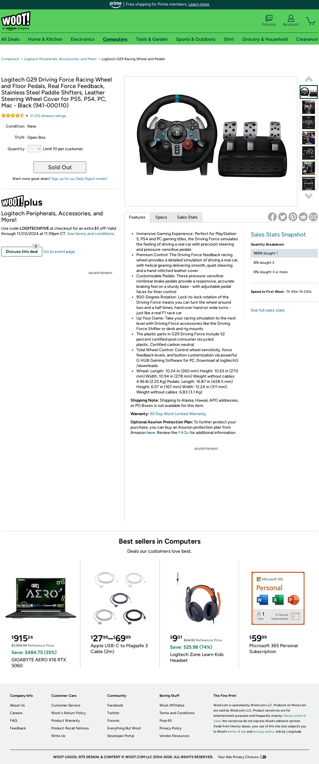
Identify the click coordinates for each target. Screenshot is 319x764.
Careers (16, 713)
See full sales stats (268, 310)
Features (137, 217)
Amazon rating (48, 116)
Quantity (16, 148)
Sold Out (60, 167)
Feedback (18, 728)
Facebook (115, 705)
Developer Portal (120, 736)
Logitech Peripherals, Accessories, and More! (60, 59)
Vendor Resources (174, 736)
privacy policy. (264, 731)
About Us (17, 705)
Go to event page (59, 251)
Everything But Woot (124, 728)
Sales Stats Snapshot (278, 234)
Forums (269, 21)
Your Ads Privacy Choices (238, 757)
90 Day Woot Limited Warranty (178, 413)
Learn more (199, 4)
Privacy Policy (170, 728)
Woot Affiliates (172, 705)
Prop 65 (166, 721)
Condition (15, 126)
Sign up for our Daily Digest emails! (80, 179)
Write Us (58, 736)
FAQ (13, 721)
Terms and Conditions (177, 713)
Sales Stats (187, 217)
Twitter (113, 713)
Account (291, 21)
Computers (10, 59)
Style (20, 137)
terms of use (237, 731)
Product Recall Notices (70, 728)
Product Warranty (65, 721)
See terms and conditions (90, 233)
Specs (161, 217)
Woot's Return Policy (68, 713)
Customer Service (65, 705)
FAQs (183, 432)
